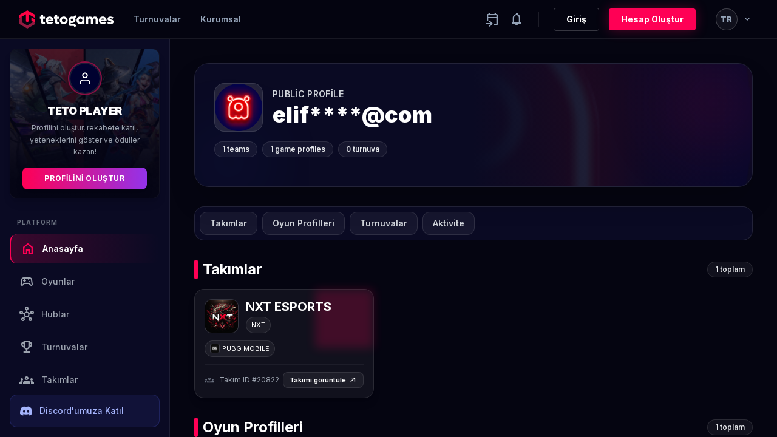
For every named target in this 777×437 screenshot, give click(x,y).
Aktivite (448, 223)
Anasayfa (52, 248)
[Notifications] (516, 19)
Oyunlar (47, 281)
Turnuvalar (157, 19)
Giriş (576, 19)
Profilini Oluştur (84, 178)
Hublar (44, 314)
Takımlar (48, 379)
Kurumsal (220, 19)
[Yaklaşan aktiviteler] (492, 19)
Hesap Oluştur (652, 19)
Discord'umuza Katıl (72, 411)
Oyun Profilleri (303, 223)
